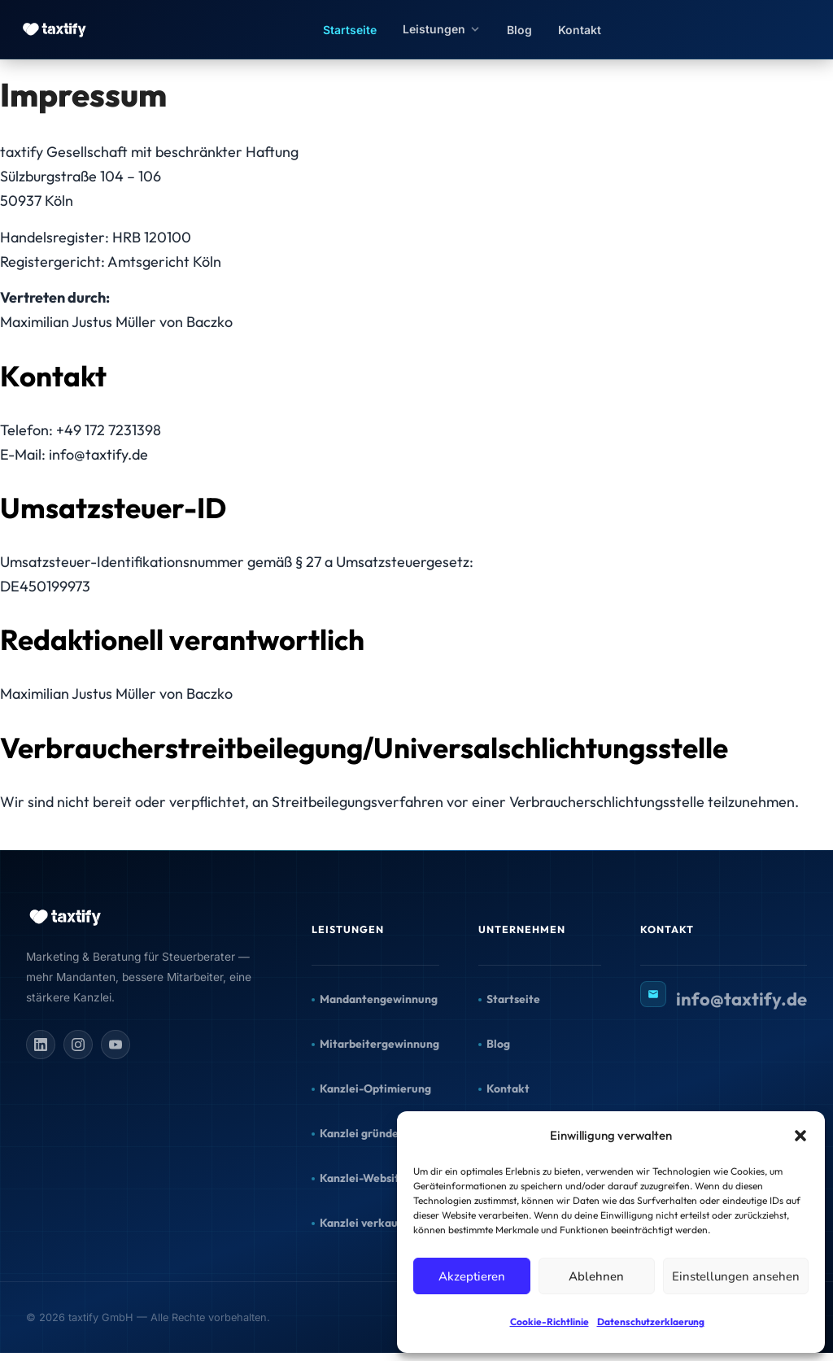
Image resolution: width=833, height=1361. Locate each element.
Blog (519, 30)
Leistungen (442, 29)
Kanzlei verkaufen (368, 1222)
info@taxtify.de (741, 999)
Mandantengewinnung (379, 999)
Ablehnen (596, 1276)
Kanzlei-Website (363, 1178)
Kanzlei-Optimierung (375, 1088)
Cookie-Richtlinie (549, 1321)
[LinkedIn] (40, 1044)
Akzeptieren (471, 1276)
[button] (800, 1136)
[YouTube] (115, 1044)
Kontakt (579, 30)
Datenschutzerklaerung (650, 1321)
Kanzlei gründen (362, 1133)
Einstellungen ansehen (736, 1276)
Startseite (350, 30)
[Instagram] (78, 1044)
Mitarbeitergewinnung (379, 1043)
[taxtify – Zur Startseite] (55, 29)
